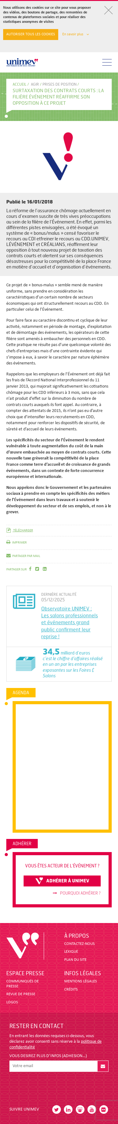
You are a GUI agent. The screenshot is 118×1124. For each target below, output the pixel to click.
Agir (35, 84)
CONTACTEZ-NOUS (79, 944)
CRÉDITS (71, 989)
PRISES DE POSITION (59, 84)
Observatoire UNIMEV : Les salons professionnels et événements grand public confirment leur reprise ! (69, 623)
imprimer (16, 542)
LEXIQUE (71, 952)
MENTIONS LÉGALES (80, 981)
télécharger (19, 530)
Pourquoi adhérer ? (77, 893)
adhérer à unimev (62, 880)
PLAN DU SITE (75, 960)
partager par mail (23, 556)
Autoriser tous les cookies (30, 34)
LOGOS (12, 1002)
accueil (19, 84)
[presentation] (57, 1087)
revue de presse (20, 994)
